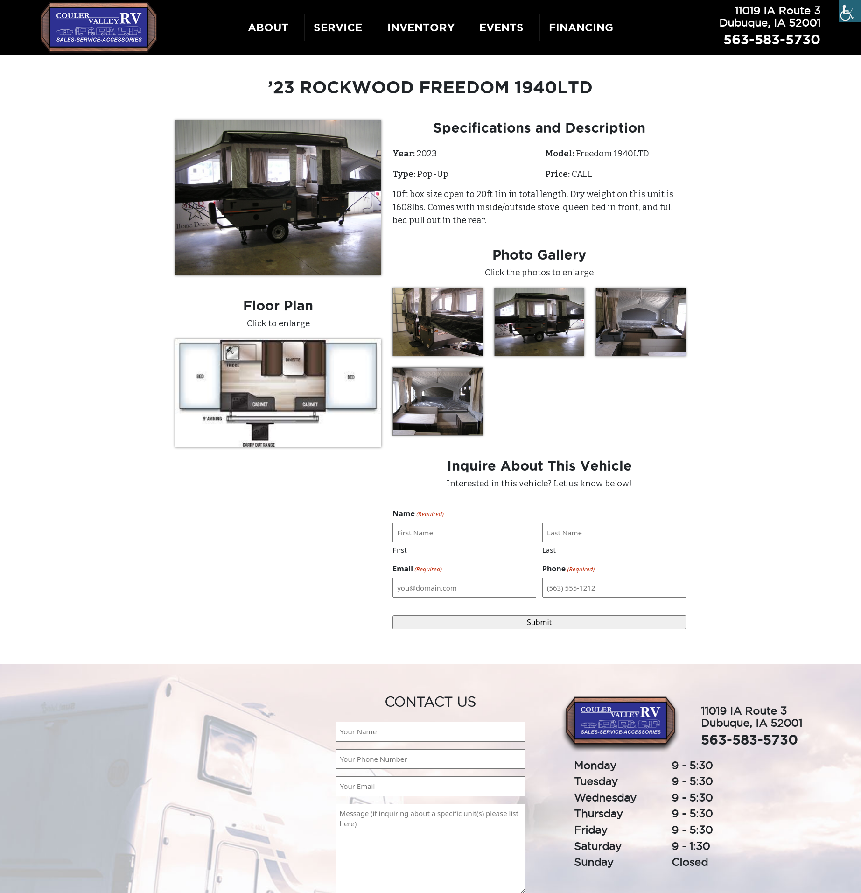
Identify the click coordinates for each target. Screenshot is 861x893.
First (399, 550)
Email (417, 568)
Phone (568, 568)
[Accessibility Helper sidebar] (850, 11)
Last (549, 550)
